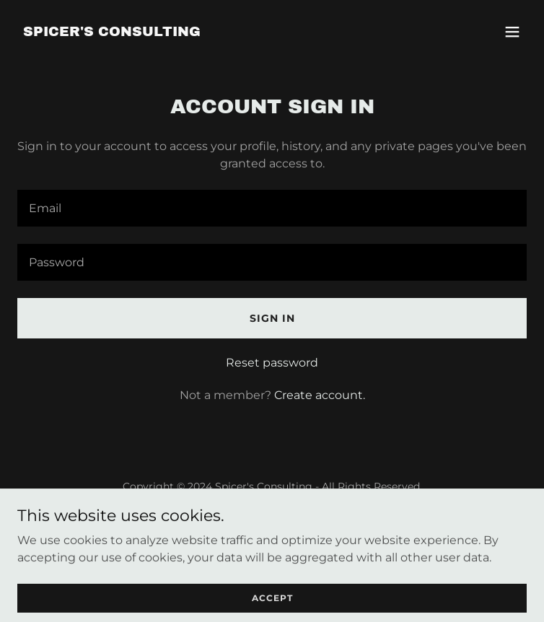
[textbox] (272, 208)
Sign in (272, 318)
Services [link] (272, 521)
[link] (112, 32)
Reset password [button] (272, 362)
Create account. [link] (319, 395)
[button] (512, 31)
